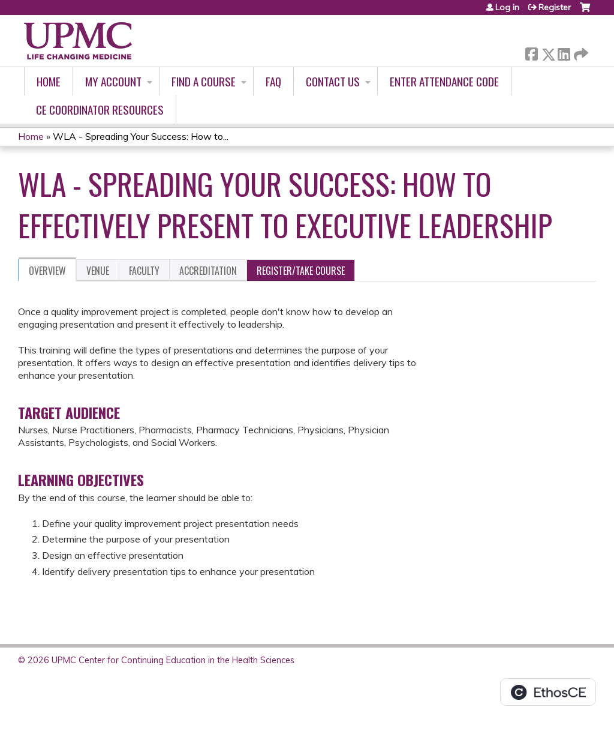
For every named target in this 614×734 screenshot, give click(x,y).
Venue (97, 270)
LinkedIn (564, 52)
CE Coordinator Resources (100, 109)
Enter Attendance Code (444, 81)
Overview (47, 270)
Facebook (531, 52)
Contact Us (333, 81)
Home (49, 81)
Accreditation (208, 270)
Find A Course (203, 81)
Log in (507, 7)
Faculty (144, 270)
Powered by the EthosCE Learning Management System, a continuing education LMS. (548, 692)
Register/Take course (301, 270)
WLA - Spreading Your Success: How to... (140, 136)
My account (113, 81)
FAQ (273, 81)
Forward (580, 52)
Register (554, 7)
